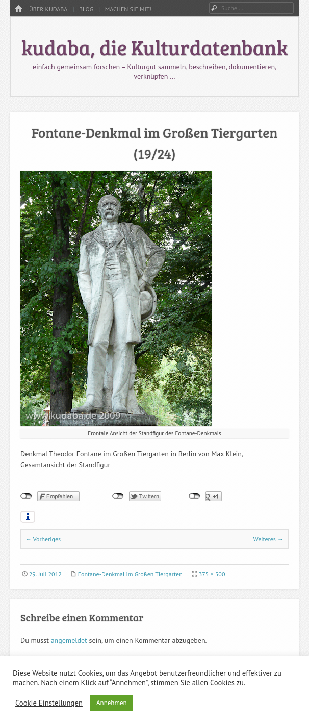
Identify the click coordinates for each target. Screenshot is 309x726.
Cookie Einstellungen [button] (49, 703)
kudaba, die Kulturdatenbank (154, 47)
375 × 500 (212, 574)
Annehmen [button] (111, 702)
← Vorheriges (43, 539)
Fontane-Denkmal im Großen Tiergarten (130, 574)
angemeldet (69, 640)
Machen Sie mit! (128, 9)
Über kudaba (48, 9)
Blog (86, 9)
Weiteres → (268, 539)
